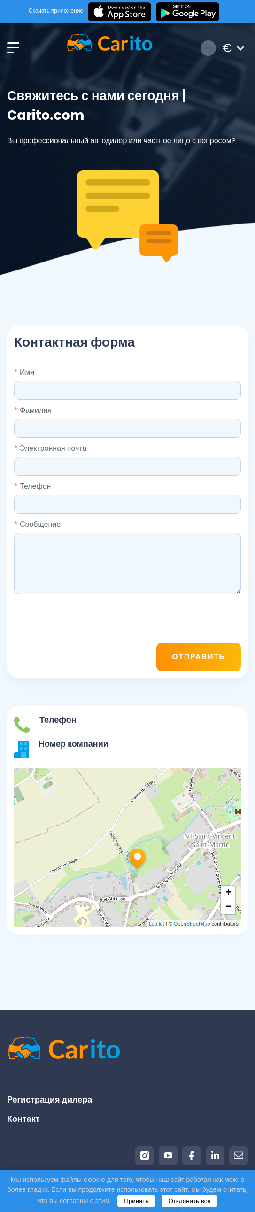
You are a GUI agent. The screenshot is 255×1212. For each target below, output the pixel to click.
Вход (208, 48)
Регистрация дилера (49, 1099)
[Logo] (109, 48)
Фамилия (33, 410)
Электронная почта (50, 448)
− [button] (228, 907)
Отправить (198, 657)
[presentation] (169, 620)
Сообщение (37, 524)
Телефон (32, 486)
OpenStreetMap (192, 923)
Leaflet (156, 923)
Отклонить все (189, 1200)
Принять (136, 1200)
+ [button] (228, 893)
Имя (24, 372)
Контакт (23, 1119)
